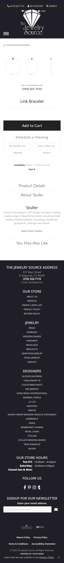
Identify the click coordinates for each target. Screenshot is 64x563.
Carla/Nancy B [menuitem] (32, 380)
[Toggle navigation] (6, 33)
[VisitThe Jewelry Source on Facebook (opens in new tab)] (25, 487)
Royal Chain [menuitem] (32, 431)
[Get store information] (32, 282)
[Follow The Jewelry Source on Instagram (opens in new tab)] (34, 487)
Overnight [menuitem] (32, 418)
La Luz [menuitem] (32, 401)
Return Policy (32, 313)
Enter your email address (32, 503)
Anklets (32, 361)
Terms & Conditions (18, 543)
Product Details (32, 185)
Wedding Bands (32, 336)
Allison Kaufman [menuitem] (32, 376)
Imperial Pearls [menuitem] (32, 397)
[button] (35, 6)
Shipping (18, 152)
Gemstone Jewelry (32, 353)
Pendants (32, 340)
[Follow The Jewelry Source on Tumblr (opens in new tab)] (39, 487)
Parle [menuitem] (32, 423)
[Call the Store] (32, 279)
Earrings (32, 332)
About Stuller (32, 195)
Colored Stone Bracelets (18, 45)
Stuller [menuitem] (32, 435)
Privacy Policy (32, 309)
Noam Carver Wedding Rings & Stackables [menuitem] (32, 414)
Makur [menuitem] (32, 410)
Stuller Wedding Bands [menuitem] (32, 440)
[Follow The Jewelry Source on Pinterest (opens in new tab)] (29, 487)
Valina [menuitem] (32, 448)
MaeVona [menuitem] (32, 405)
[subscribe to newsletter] (56, 509)
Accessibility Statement (43, 543)
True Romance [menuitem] (32, 444)
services (32, 300)
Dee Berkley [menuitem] (32, 388)
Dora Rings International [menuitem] (32, 393)
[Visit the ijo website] (40, 527)
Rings (32, 327)
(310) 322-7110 (32, 89)
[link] (15, 6)
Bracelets (32, 349)
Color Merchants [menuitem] (32, 384)
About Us (32, 296)
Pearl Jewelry (32, 357)
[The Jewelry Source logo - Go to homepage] (32, 22)
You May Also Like (32, 243)
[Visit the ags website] (26, 527)
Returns (47, 152)
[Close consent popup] (59, 558)
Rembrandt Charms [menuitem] (32, 427)
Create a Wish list (32, 305)
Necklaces (32, 344)
